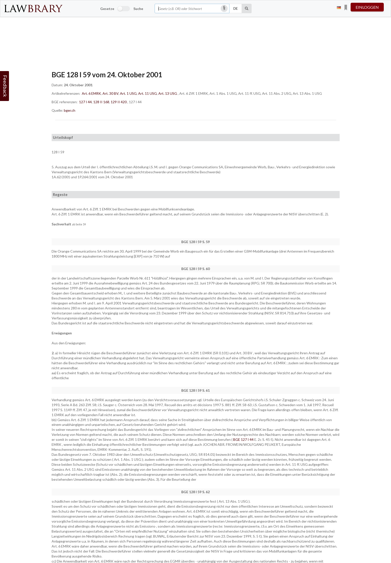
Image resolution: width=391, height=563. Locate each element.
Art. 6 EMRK (91, 93)
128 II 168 (101, 102)
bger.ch (69, 110)
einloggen (367, 7)
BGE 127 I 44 (243, 439)
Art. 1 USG (128, 93)
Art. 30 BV (110, 93)
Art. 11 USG (147, 93)
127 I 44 (85, 102)
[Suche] (247, 8)
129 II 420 (119, 102)
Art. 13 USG (167, 93)
